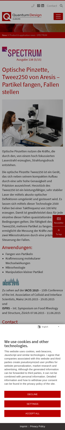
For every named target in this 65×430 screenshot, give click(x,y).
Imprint (23, 426)
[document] (32, 365)
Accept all (32, 413)
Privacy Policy (37, 426)
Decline (32, 394)
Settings (32, 404)
